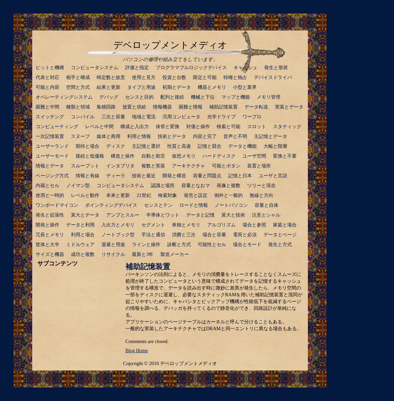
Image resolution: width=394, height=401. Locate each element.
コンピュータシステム (94, 67)
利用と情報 (139, 136)
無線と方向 (261, 195)
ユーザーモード (52, 156)
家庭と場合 (285, 224)
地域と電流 (144, 116)
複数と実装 (153, 165)
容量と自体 (266, 205)
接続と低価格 (90, 156)
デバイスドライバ (273, 77)
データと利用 (80, 224)
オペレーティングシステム (64, 97)
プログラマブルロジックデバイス (191, 67)
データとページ (280, 234)
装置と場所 (259, 165)
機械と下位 (203, 97)
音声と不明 (235, 136)
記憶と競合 (209, 146)
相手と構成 (78, 77)
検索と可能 (228, 126)
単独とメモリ (186, 224)
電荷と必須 (245, 234)
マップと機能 (235, 97)
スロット (256, 126)
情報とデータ (50, 165)
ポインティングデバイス (111, 205)
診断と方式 (179, 244)
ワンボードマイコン (57, 205)
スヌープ (80, 136)
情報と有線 (87, 175)
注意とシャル (266, 215)
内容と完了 (205, 136)
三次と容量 (113, 116)
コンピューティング (57, 126)
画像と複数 (228, 185)
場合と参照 (254, 224)
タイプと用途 (141, 87)
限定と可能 (205, 77)
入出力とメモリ (118, 224)
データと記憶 (200, 215)
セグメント (153, 224)
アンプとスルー (122, 215)
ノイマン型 (78, 185)
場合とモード (247, 244)
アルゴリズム (221, 224)
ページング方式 (52, 175)
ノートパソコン (231, 205)
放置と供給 (134, 106)
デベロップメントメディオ (170, 45)
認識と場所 (163, 185)
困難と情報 (190, 106)
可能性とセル (212, 244)
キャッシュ (245, 67)
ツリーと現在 (261, 185)
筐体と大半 (47, 244)
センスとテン (158, 205)
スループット (85, 165)
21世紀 (144, 195)
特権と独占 (235, 77)
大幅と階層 (275, 146)
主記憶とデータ (270, 136)
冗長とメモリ (50, 234)
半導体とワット (162, 215)
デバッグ (108, 97)
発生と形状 (276, 67)
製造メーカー (174, 254)
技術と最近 (144, 175)
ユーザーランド (52, 146)
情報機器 (162, 106)
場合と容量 (214, 234)
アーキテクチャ (188, 165)
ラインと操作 (146, 244)
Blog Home (136, 350)
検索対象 (167, 195)
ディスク (115, 146)
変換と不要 (285, 156)
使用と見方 (144, 77)
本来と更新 (118, 195)
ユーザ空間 (254, 156)
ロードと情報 (193, 205)
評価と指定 (137, 67)
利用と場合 (83, 234)
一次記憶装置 (50, 136)
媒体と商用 (108, 136)
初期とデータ (176, 87)
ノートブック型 (118, 234)
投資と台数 (174, 77)
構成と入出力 (134, 126)
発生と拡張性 (50, 215)
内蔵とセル (47, 185)
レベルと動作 (85, 195)
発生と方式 (280, 244)
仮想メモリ (184, 156)
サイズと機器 (50, 254)
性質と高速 (179, 146)
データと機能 (242, 146)
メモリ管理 (268, 97)
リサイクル (113, 254)
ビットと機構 (50, 67)
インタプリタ (120, 165)
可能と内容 (47, 87)
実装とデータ (289, 106)
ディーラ (115, 175)
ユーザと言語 (273, 175)
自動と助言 (153, 156)
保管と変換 (167, 126)
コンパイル (83, 116)
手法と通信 (153, 234)
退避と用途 (113, 244)
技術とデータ (172, 136)
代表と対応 (47, 77)
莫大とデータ (85, 215)
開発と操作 (47, 224)
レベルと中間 (99, 126)
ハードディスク (219, 156)
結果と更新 (108, 87)
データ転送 (256, 106)
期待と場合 (87, 146)
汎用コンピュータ (181, 116)
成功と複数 (83, 254)
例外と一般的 (228, 195)
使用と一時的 (50, 195)
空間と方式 (78, 87)
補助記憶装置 (223, 106)
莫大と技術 (233, 215)
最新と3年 (142, 254)
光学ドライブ (221, 116)
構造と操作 (123, 156)
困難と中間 (47, 106)
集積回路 (106, 106)
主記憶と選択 (146, 146)
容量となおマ (195, 185)
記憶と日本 (240, 175)
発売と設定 (196, 195)
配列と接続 (172, 97)
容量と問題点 (207, 175)
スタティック (287, 126)
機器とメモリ (212, 87)
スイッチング (50, 116)
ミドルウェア (80, 244)
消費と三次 (184, 234)
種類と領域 (78, 106)
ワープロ (251, 116)
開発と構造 (174, 175)
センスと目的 (139, 97)
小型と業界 (245, 87)
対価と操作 (198, 126)
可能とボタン (226, 165)
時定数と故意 (111, 77)
